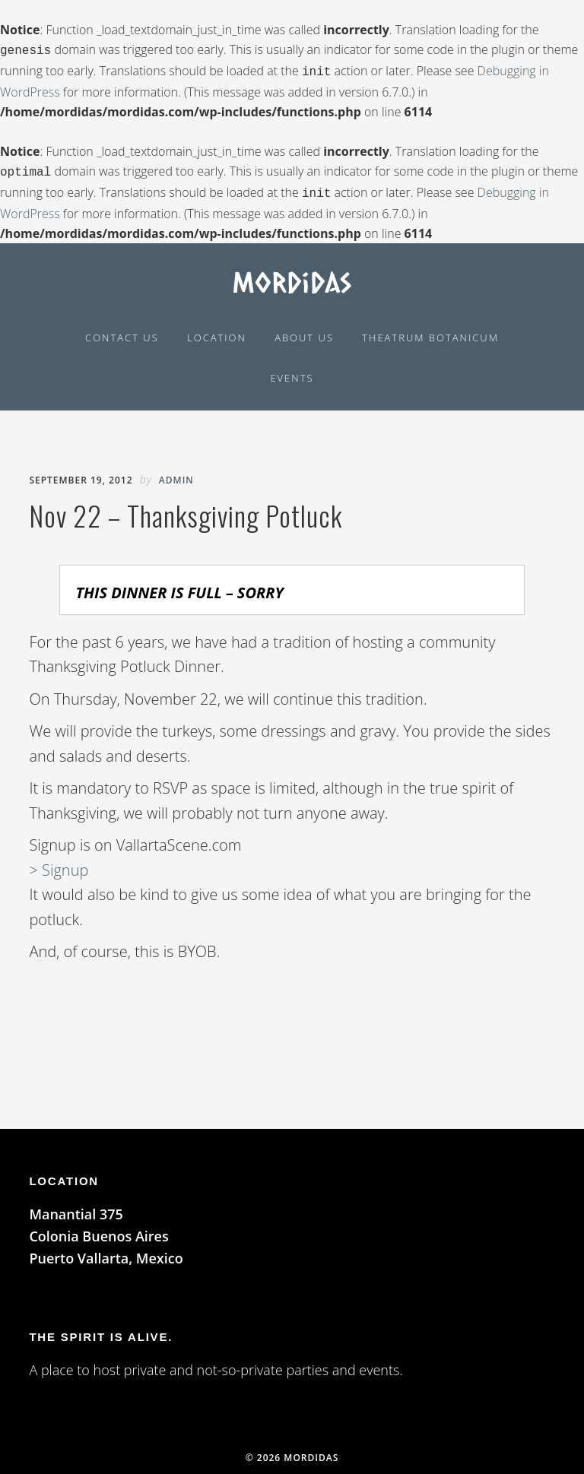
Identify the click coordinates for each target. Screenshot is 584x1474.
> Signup (58, 864)
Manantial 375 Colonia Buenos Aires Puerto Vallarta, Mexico (105, 1230)
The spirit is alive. (101, 1330)
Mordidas (292, 275)
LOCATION (64, 1174)
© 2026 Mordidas (292, 1451)
